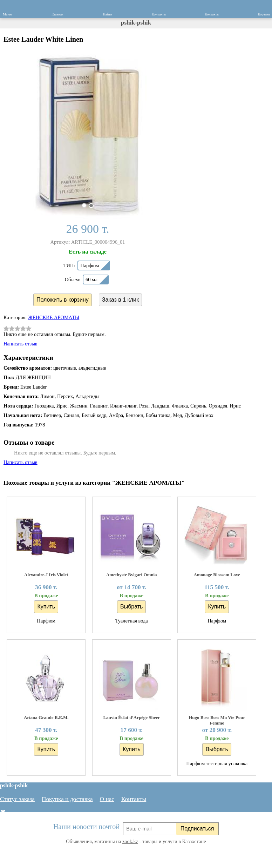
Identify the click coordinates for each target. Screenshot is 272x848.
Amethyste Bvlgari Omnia (131, 574)
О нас (107, 799)
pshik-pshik (136, 22)
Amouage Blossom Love (217, 574)
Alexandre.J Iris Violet (46, 574)
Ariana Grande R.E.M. (46, 717)
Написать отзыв (21, 343)
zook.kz (130, 841)
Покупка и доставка (67, 799)
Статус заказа (17, 799)
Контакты (133, 799)
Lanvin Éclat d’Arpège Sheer (131, 717)
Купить (46, 607)
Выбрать (131, 607)
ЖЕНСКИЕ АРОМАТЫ (53, 317)
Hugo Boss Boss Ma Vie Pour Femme (217, 720)
